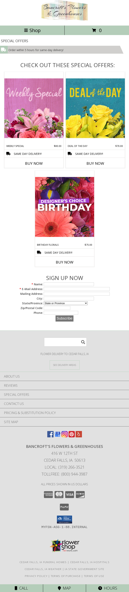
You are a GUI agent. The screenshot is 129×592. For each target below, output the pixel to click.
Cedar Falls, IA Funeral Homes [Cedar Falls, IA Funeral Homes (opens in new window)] (43, 562)
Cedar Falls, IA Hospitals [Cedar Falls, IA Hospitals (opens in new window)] (90, 562)
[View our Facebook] (50, 436)
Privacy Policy (36, 576)
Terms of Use (94, 576)
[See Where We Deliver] (65, 365)
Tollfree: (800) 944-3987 (64, 474)
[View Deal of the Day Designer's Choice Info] (95, 108)
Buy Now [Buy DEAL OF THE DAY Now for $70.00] (95, 163)
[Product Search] (65, 342)
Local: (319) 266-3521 (64, 467)
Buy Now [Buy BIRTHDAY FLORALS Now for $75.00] (64, 262)
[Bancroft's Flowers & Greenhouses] (64, 20)
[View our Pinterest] (72, 436)
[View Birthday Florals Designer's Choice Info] (64, 207)
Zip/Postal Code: (31, 308)
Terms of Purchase (66, 576)
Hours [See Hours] (107, 588)
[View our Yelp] (79, 436)
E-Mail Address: (31, 289)
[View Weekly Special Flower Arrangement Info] (33, 108)
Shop (32, 30)
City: (40, 298)
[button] (64, 519)
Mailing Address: (31, 294)
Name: (37, 284)
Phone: (38, 313)
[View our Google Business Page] (57, 436)
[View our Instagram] (64, 436)
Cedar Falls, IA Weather (43, 569)
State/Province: (32, 303)
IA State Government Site (84, 569)
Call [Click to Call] (21, 588)
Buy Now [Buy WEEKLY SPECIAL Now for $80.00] (34, 163)
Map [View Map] (64, 588)
